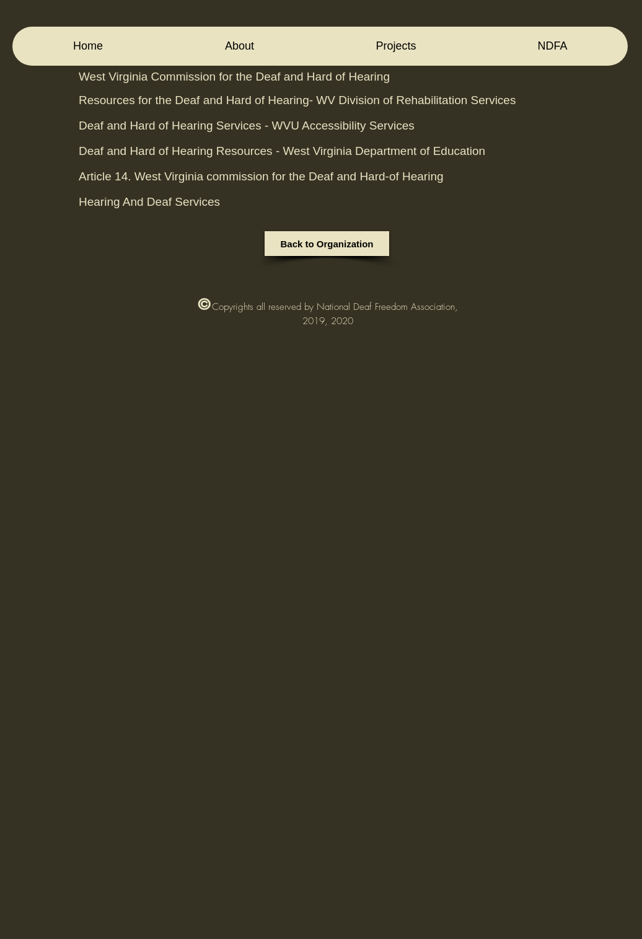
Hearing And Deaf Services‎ (149, 201)
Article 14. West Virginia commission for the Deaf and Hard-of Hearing (263, 176)
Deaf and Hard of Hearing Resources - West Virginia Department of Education (282, 150)
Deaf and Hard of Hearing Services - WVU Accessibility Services (247, 125)
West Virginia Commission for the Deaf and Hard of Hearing (234, 76)
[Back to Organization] (327, 243)
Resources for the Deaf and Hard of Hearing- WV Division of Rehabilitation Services (297, 100)
